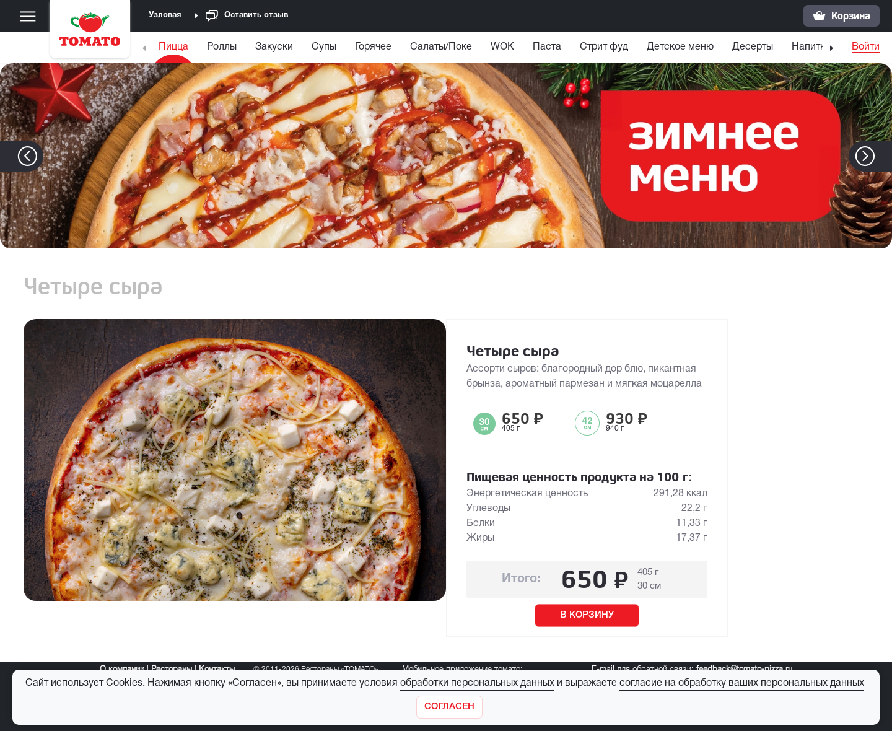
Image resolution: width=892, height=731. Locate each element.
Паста (547, 47)
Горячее (373, 47)
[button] (883, 156)
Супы (324, 47)
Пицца (173, 47)
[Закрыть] (449, 707)
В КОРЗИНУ (587, 615)
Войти (866, 47)
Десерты (752, 47)
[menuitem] (175, 50)
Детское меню (680, 47)
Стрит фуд (604, 47)
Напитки (811, 47)
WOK (502, 47)
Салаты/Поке (441, 47)
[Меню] (27, 16)
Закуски (274, 47)
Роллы (222, 47)
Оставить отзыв (247, 15)
